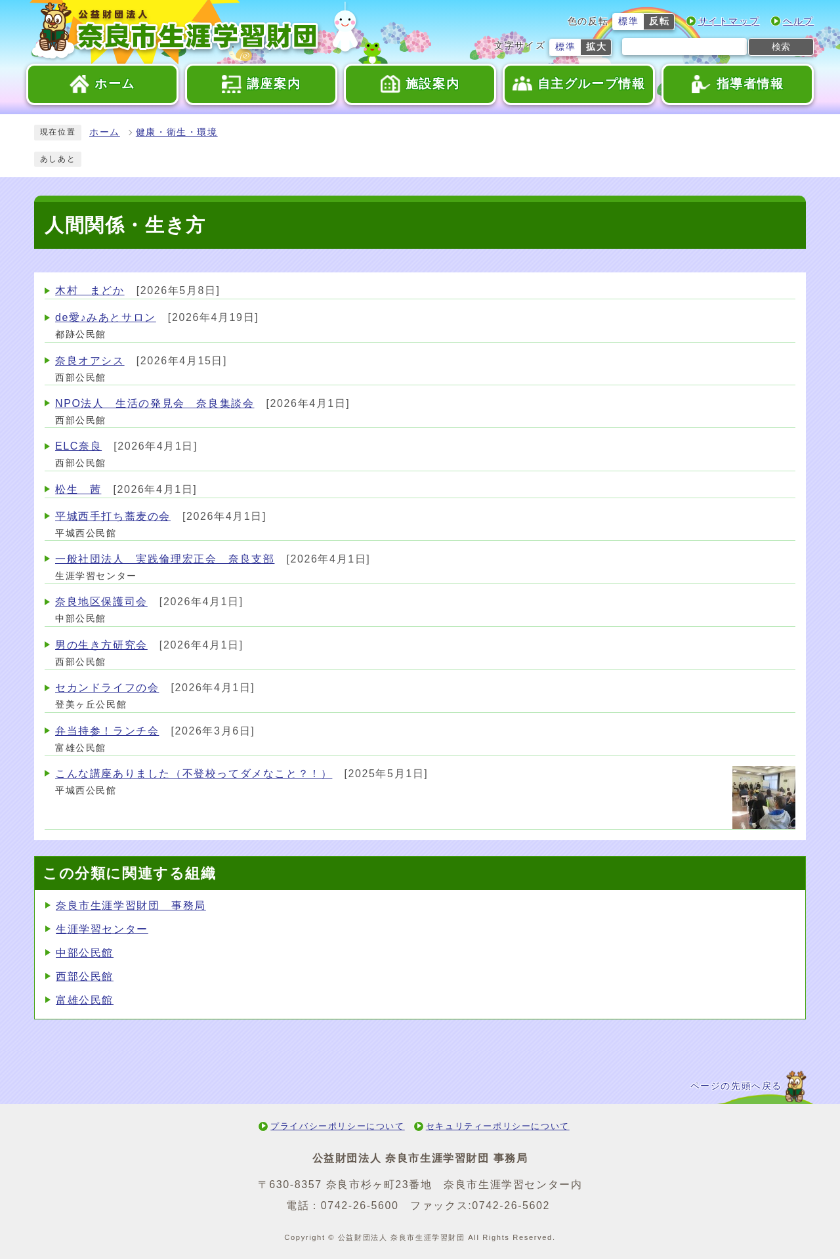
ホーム (104, 132)
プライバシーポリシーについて (337, 1126)
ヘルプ (798, 21)
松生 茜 (78, 489)
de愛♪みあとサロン (105, 317)
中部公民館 (85, 952)
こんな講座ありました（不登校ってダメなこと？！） (193, 773)
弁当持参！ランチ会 (107, 730)
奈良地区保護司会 (101, 601)
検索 (781, 46)
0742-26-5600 (360, 1205)
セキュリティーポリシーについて (498, 1126)
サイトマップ (729, 21)
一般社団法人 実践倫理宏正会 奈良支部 (164, 559)
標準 (628, 21)
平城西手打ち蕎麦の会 (113, 516)
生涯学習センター (102, 929)
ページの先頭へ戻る (736, 1086)
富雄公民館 (85, 1000)
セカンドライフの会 (107, 687)
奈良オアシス (90, 360)
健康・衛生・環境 (177, 132)
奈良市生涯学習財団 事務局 (131, 905)
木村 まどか (90, 290)
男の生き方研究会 (101, 645)
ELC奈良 (78, 446)
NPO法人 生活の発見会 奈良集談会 (154, 403)
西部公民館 (85, 976)
